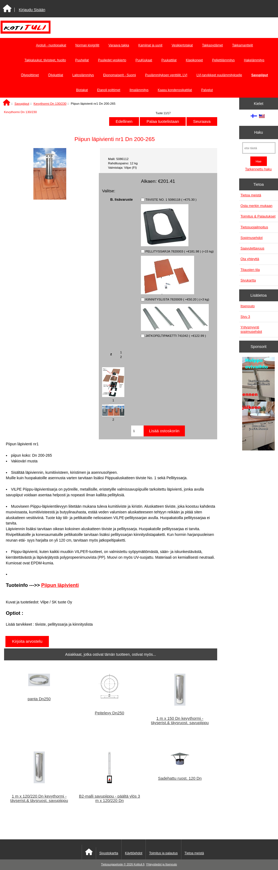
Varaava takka (119, 45)
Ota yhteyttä (250, 259)
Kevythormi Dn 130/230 (50, 103)
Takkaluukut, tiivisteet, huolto (45, 60)
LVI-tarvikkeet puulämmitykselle (219, 75)
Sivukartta (248, 280)
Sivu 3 (245, 317)
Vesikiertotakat (182, 45)
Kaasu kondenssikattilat (175, 90)
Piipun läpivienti (60, 585)
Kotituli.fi (139, 864)
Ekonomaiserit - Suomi (119, 75)
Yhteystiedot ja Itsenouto (161, 864)
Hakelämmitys (254, 60)
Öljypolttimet (30, 75)
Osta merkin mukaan (257, 206)
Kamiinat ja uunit (150, 45)
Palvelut (207, 90)
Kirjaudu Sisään (32, 10)
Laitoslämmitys (83, 75)
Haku (258, 132)
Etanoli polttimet (108, 90)
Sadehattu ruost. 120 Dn (180, 778)
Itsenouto (248, 306)
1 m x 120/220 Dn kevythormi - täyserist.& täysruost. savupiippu (39, 798)
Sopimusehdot (252, 238)
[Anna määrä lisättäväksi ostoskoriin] (137, 431)
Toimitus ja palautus (163, 853)
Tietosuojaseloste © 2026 (117, 864)
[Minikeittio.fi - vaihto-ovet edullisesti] (258, 404)
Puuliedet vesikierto (112, 60)
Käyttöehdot (133, 853)
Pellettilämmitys (223, 60)
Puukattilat (168, 60)
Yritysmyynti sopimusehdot (251, 329)
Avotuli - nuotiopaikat (51, 45)
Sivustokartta (108, 853)
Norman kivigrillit (87, 45)
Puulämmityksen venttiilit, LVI (166, 75)
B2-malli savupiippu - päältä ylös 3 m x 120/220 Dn (109, 798)
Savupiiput (21, 103)
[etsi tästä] (259, 148)
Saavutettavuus (252, 248)
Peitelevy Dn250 (109, 713)
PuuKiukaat (143, 60)
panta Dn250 (39, 699)
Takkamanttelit (242, 45)
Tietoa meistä (251, 195)
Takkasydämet (212, 45)
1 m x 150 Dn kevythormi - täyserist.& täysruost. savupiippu (180, 720)
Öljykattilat (55, 75)
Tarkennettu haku (258, 169)
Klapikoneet (194, 60)
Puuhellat (82, 60)
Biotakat (82, 90)
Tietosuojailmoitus (254, 227)
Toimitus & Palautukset (258, 216)
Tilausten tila (250, 270)
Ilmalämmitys (139, 90)
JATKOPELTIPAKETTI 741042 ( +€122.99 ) (175, 336)
